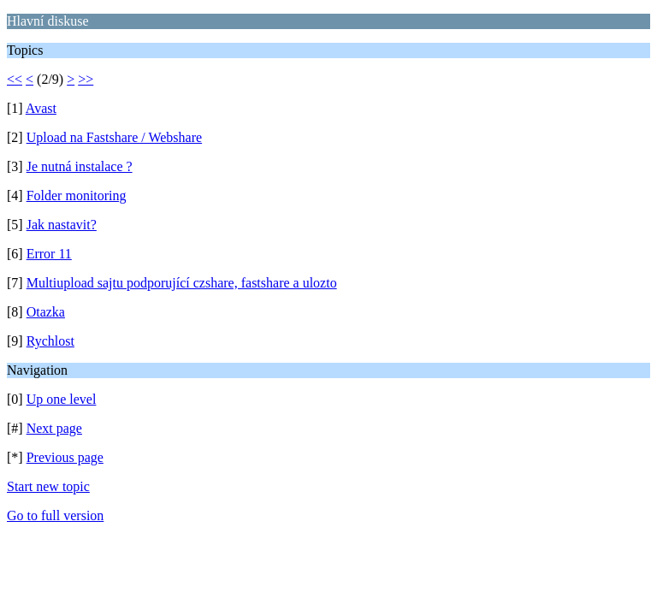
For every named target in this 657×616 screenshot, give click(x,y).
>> (85, 79)
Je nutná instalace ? (80, 166)
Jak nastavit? (62, 224)
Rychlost (50, 341)
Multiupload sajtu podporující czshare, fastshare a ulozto (182, 282)
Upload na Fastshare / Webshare (114, 137)
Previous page (65, 457)
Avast (41, 108)
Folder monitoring (77, 195)
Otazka (46, 312)
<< (14, 79)
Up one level (62, 399)
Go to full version (55, 515)
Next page (54, 428)
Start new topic (48, 486)
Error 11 (49, 253)
